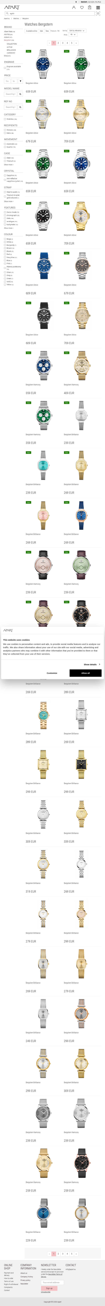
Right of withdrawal (11, 1284)
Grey (9, 275)
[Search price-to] (14, 81)
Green (10, 278)
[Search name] (10, 94)
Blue (9, 260)
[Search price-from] (7, 81)
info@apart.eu (71, 1269)
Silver (10, 272)
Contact (7, 1290)
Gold (10, 282)
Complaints (8, 1287)
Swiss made (13, 212)
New (47, 31)
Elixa (7, 56)
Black (10, 251)
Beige (10, 239)
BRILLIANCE (11, 50)
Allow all (85, 673)
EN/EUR (84, 2)
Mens (10, 133)
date (10, 218)
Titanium (11, 161)
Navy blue (12, 257)
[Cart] (89, 7)
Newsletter (24, 1284)
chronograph (13, 215)
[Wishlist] (82, 7)
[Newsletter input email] (52, 1282)
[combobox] (77, 31)
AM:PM (8, 34)
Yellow (10, 285)
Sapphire (12, 175)
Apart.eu (7, 18)
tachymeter (12, 225)
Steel (10, 158)
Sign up (49, 1288)
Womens (11, 130)
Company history (27, 1277)
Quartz (11, 147)
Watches (16, 18)
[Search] (7, 13)
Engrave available (14, 67)
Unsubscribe (45, 1292)
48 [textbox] (71, 34)
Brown (10, 248)
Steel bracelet (13, 192)
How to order (8, 1278)
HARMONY (11, 53)
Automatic (12, 144)
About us (24, 1273)
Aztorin (8, 37)
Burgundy (11, 245)
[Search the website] (50, 13)
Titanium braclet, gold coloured (13, 196)
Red (9, 254)
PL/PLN (98, 2)
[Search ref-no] (10, 107)
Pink (9, 263)
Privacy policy (25, 1280)
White (10, 242)
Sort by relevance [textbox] (75, 31)
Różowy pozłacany (14, 268)
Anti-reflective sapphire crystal (15, 180)
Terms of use (8, 1281)
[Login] (74, 7)
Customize (52, 673)
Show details (90, 664)
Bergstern (9, 40)
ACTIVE (9, 47)
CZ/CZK (91, 2)
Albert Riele (9, 32)
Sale (41, 31)
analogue (12, 221)
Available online (31, 31)
